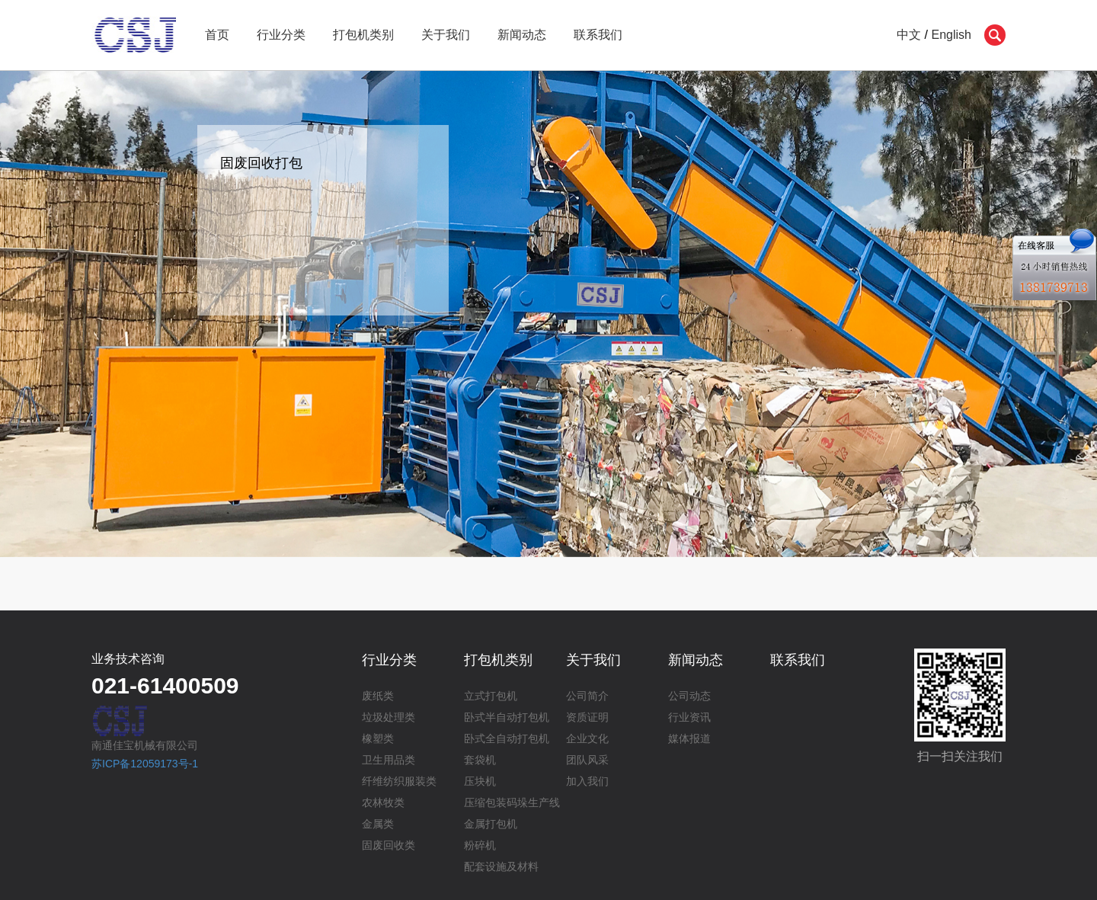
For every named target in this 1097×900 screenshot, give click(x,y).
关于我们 (445, 34)
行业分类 (281, 34)
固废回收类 (388, 845)
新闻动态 (521, 34)
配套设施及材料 (501, 866)
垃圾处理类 (388, 717)
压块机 (480, 781)
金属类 (378, 824)
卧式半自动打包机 (506, 717)
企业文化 (587, 738)
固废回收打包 (261, 163)
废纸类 (378, 696)
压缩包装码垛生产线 (512, 802)
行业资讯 (689, 717)
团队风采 (587, 760)
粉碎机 (480, 845)
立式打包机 (490, 696)
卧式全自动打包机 (506, 738)
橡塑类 (378, 738)
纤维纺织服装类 (399, 781)
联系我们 (598, 34)
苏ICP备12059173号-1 (144, 763)
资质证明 (587, 717)
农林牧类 (383, 802)
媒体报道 (689, 738)
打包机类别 (363, 34)
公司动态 (689, 696)
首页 (217, 34)
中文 (909, 34)
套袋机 (480, 760)
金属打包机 (490, 824)
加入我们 (587, 781)
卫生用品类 (388, 760)
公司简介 (587, 696)
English (951, 34)
